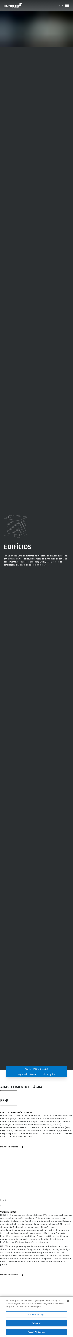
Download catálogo (12, 1146)
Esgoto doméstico (27, 1074)
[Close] (68, 1304)
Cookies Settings (37, 1317)
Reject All (36, 1326)
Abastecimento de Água (36, 1068)
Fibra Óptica (49, 1074)
